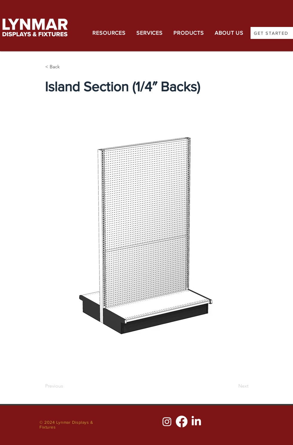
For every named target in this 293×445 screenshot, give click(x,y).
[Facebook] (181, 421)
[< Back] (65, 67)
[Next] (233, 386)
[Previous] (65, 386)
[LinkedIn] (196, 421)
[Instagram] (167, 421)
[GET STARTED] (272, 33)
